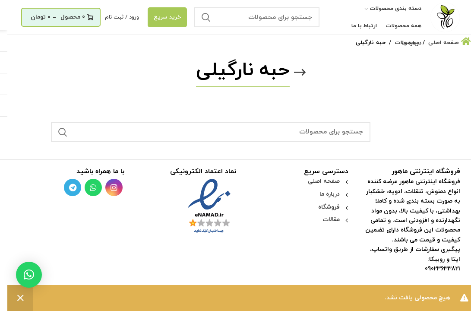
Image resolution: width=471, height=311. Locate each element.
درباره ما (322, 194)
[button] (22, 275)
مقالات (323, 220)
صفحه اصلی (316, 181)
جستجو (198, 17)
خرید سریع (160, 17)
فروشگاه (321, 207)
